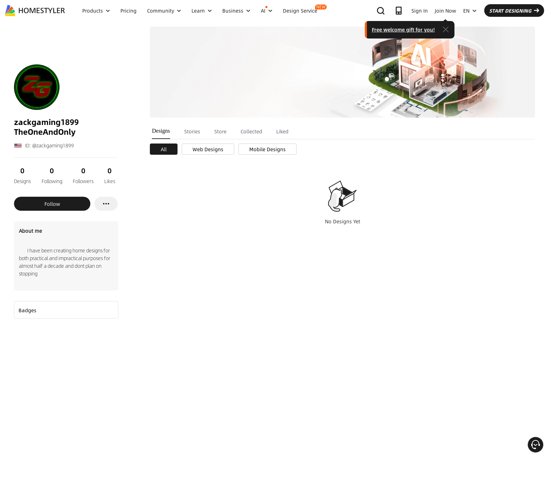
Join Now (445, 10)
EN (470, 10)
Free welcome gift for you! (403, 29)
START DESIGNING (514, 10)
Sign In (419, 10)
